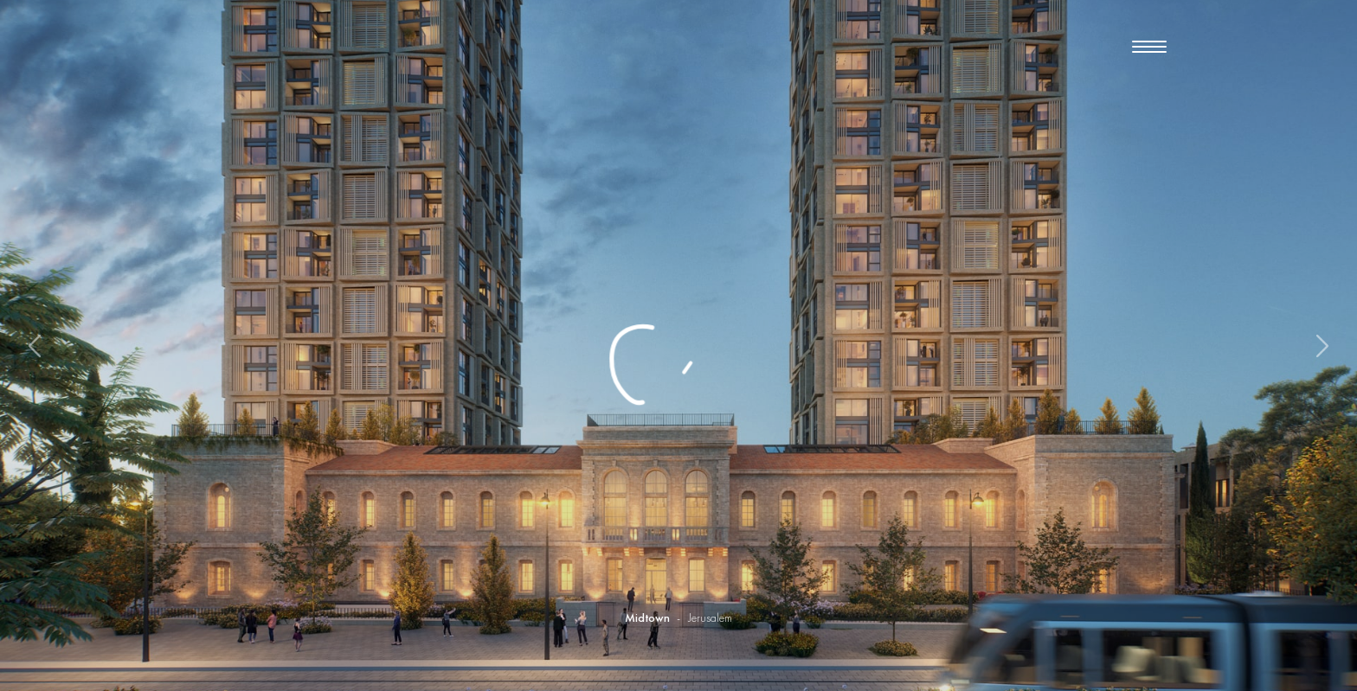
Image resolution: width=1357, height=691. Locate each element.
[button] (1149, 48)
